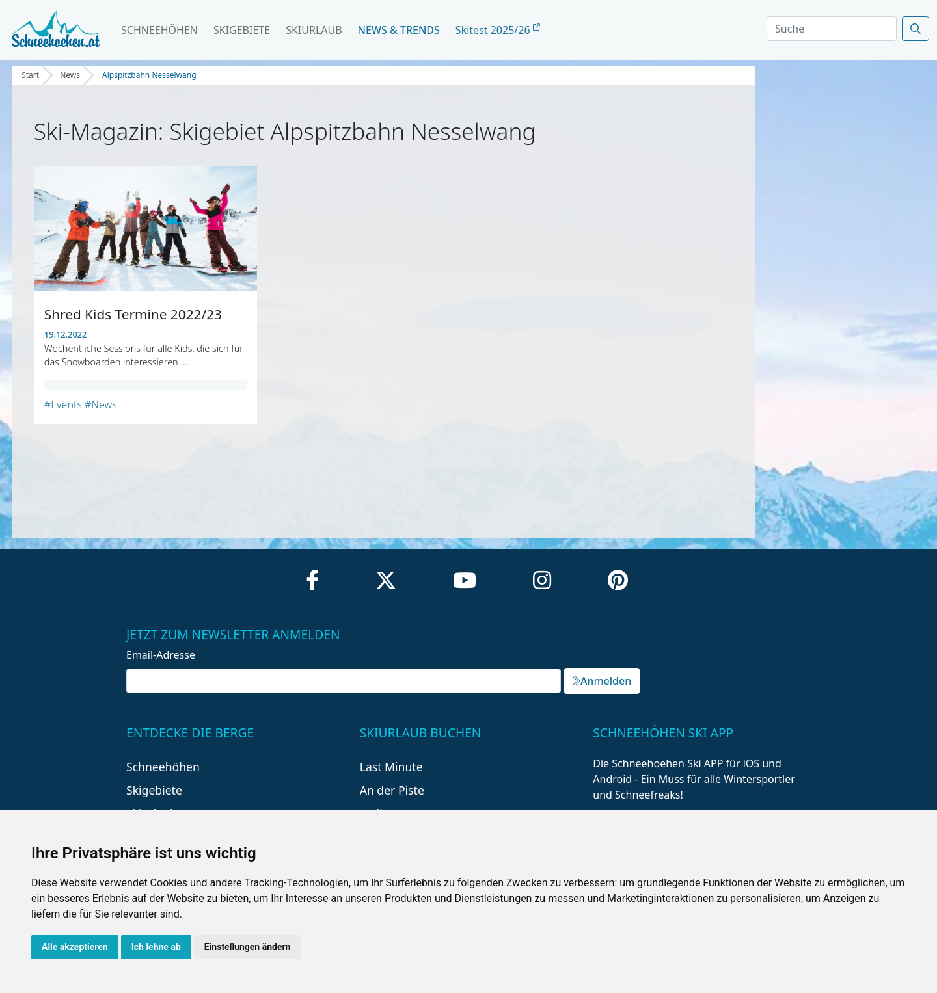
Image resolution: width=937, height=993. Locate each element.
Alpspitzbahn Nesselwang (149, 75)
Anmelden (602, 681)
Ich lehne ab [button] (156, 947)
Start (30, 75)
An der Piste (392, 790)
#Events (63, 404)
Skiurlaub (314, 30)
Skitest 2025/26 (497, 30)
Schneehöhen (159, 30)
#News (101, 404)
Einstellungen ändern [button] (247, 947)
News (70, 75)
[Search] (832, 28)
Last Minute (391, 767)
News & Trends (399, 30)
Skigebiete (241, 30)
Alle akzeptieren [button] (75, 947)
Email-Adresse (160, 655)
